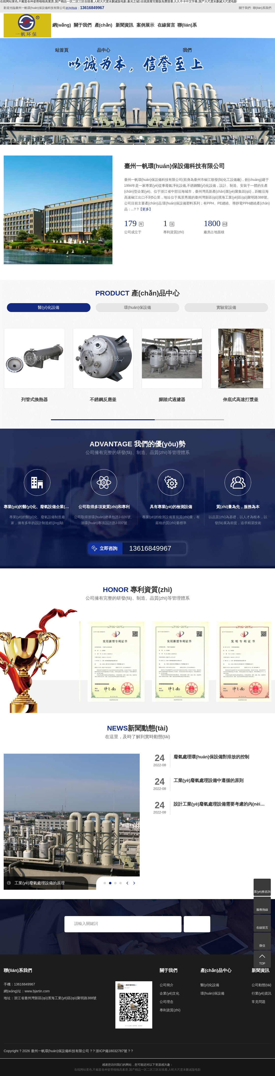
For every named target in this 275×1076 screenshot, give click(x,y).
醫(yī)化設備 (48, 307)
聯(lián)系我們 (262, 8)
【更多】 (146, 209)
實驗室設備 (226, 307)
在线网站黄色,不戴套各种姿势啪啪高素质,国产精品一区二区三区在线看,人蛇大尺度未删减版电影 (137, 1069)
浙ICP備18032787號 (111, 1051)
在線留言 (166, 25)
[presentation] (127, 883)
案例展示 (145, 25)
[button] (134, 137)
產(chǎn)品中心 (103, 30)
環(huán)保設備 (137, 307)
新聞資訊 (124, 25)
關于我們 (245, 8)
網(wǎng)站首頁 (61, 30)
